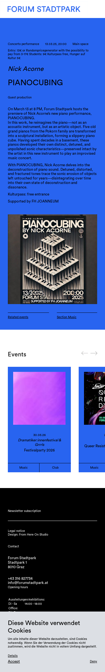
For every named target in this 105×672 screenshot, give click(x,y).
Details (13, 655)
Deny (93, 661)
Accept (14, 662)
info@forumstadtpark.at (28, 583)
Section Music (66, 317)
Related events (18, 317)
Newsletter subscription (24, 511)
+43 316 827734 (20, 579)
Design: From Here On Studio (28, 534)
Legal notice (16, 530)
